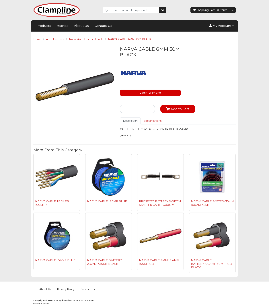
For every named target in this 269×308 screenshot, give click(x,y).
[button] (221, 26)
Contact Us (103, 26)
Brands (62, 26)
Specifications (152, 120)
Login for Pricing (150, 92)
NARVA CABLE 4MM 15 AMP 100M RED (159, 262)
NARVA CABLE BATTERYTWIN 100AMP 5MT (212, 203)
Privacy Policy (66, 289)
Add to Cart (177, 109)
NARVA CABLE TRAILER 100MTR (52, 203)
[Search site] (162, 10)
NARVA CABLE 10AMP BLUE (55, 260)
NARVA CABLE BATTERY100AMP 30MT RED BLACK (211, 264)
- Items (210, 10)
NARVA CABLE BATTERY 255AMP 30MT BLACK (104, 262)
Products (43, 26)
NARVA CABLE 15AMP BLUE (107, 201)
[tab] (130, 120)
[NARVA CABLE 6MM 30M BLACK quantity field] (137, 109)
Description (130, 120)
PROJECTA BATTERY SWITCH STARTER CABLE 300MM (160, 203)
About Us (81, 26)
